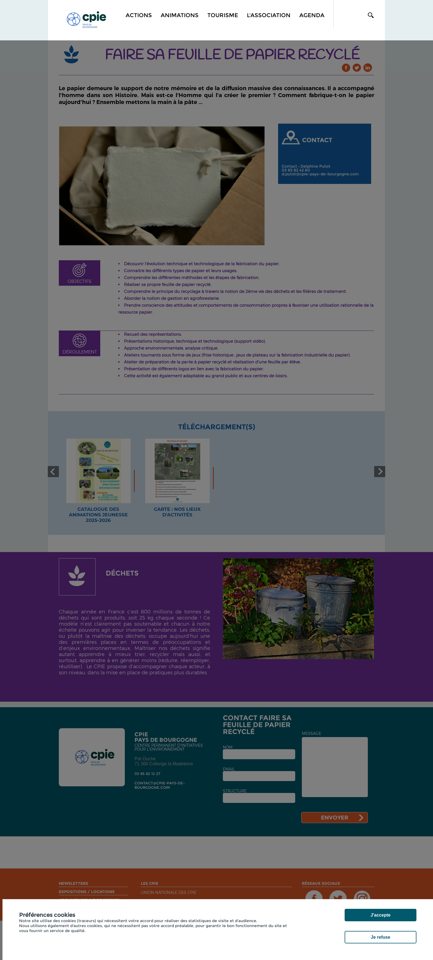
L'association (269, 15)
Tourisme (222, 15)
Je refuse (380, 937)
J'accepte (380, 915)
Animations (180, 15)
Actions (139, 15)
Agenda (311, 15)
